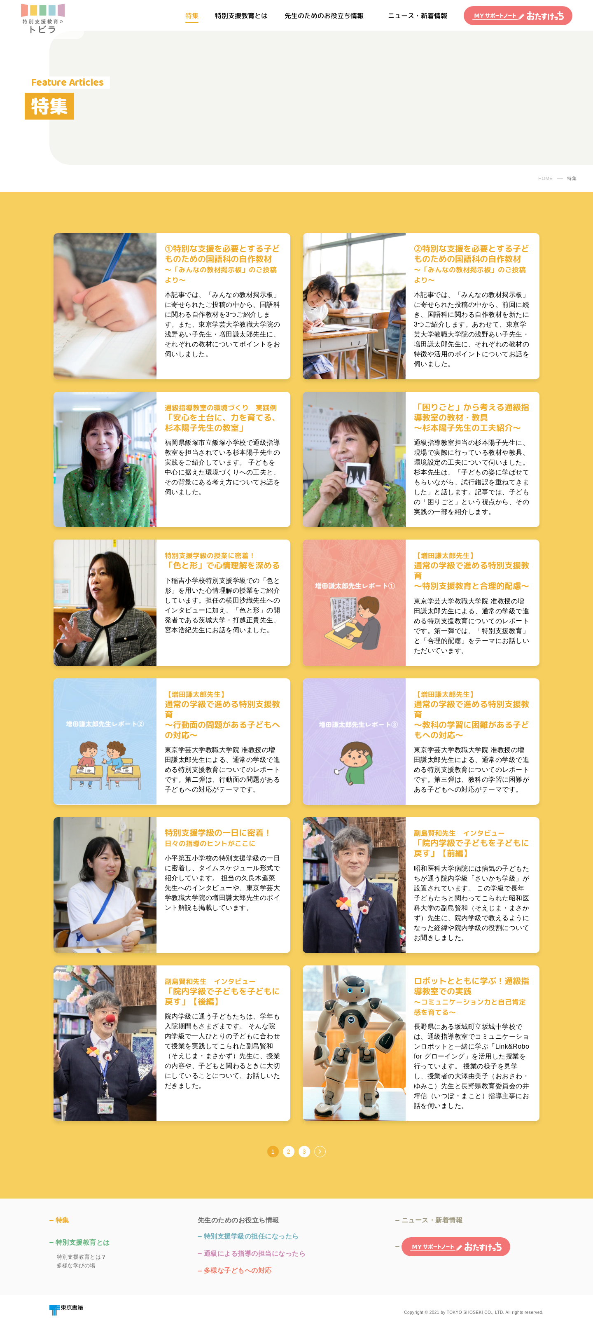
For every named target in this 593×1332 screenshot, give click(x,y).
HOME (545, 178)
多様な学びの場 (76, 1265)
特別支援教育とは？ (82, 1257)
